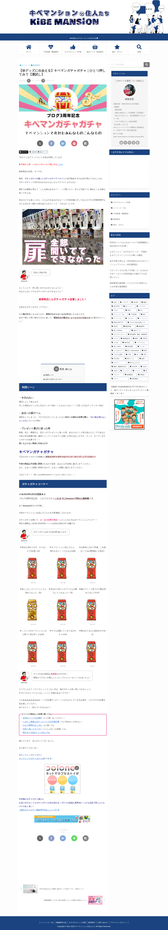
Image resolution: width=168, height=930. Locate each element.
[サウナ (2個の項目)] (118, 363)
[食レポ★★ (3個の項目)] (117, 346)
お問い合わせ (103, 922)
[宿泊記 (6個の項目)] (116, 326)
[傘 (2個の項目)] (136, 354)
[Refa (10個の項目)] (130, 310)
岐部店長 (129, 99)
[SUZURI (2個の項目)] (134, 367)
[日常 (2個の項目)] (144, 354)
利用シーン (49, 375)
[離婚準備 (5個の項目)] (128, 326)
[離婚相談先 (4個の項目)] (125, 338)
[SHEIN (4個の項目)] (144, 338)
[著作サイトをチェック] (121, 143)
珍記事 (33, 152)
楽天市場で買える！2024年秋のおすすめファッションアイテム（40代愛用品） (129, 263)
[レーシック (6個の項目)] (142, 318)
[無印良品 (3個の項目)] (127, 342)
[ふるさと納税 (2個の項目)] (117, 354)
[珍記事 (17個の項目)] (135, 302)
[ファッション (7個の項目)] (117, 318)
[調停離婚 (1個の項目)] (138, 379)
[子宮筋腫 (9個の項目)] (133, 314)
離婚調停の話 (61, 922)
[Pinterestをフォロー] (129, 143)
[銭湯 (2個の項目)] (143, 359)
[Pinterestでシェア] (74, 143)
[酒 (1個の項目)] (145, 371)
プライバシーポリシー (118, 922)
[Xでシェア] (40, 143)
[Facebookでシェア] (51, 143)
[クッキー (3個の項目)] (142, 346)
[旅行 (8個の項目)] (144, 314)
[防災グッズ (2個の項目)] (131, 359)
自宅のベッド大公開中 (32, 718)
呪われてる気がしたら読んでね (36, 733)
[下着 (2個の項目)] (129, 354)
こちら (60, 164)
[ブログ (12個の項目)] (117, 310)
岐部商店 (23, 152)
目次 (62, 369)
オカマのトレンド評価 (77, 922)
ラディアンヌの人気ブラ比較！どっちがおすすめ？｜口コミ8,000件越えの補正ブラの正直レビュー (129, 273)
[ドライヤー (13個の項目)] (142, 306)
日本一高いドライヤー (32, 729)
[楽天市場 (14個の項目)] (116, 306)
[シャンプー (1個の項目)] (125, 371)
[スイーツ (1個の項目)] (116, 375)
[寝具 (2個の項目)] (144, 350)
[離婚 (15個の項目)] (144, 302)
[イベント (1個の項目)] (137, 371)
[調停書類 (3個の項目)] (130, 346)
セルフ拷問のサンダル (32, 725)
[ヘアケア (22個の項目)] (124, 302)
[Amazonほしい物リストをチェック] (133, 143)
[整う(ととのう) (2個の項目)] (137, 363)
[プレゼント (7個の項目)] (130, 318)
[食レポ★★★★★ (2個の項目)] (132, 350)
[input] (129, 64)
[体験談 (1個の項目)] (142, 375)
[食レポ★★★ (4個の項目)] (120, 330)
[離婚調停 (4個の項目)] (142, 326)
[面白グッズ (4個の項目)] (139, 330)
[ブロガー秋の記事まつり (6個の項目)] (137, 322)
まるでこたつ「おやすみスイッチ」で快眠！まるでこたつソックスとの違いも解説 (129, 253)
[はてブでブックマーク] (63, 143)
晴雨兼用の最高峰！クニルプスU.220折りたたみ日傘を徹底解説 (129, 285)
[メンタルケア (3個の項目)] (117, 350)
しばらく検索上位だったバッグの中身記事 (41, 722)
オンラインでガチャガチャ (31, 759)
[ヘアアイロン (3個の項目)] (141, 342)
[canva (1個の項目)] (114, 371)
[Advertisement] (63, 343)
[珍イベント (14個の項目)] (128, 306)
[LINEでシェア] (74, 838)
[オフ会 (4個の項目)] (115, 342)
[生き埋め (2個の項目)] (116, 359)
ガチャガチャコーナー (53, 379)
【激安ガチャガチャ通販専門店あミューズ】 (39, 810)
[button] (86, 143)
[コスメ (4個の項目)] (114, 338)
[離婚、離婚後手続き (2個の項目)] (119, 367)
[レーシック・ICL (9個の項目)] (118, 314)
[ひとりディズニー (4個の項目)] (118, 334)
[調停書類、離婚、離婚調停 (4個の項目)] (137, 334)
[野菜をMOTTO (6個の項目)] (118, 322)
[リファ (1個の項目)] (119, 379)
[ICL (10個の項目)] (142, 310)
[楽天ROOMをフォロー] (138, 143)
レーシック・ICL (47, 922)
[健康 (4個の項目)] (135, 338)
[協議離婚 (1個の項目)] (130, 375)
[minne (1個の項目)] (144, 367)
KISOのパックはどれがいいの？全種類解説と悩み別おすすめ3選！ (129, 244)
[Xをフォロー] (125, 143)
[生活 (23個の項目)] (114, 302)
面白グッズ (42, 152)
